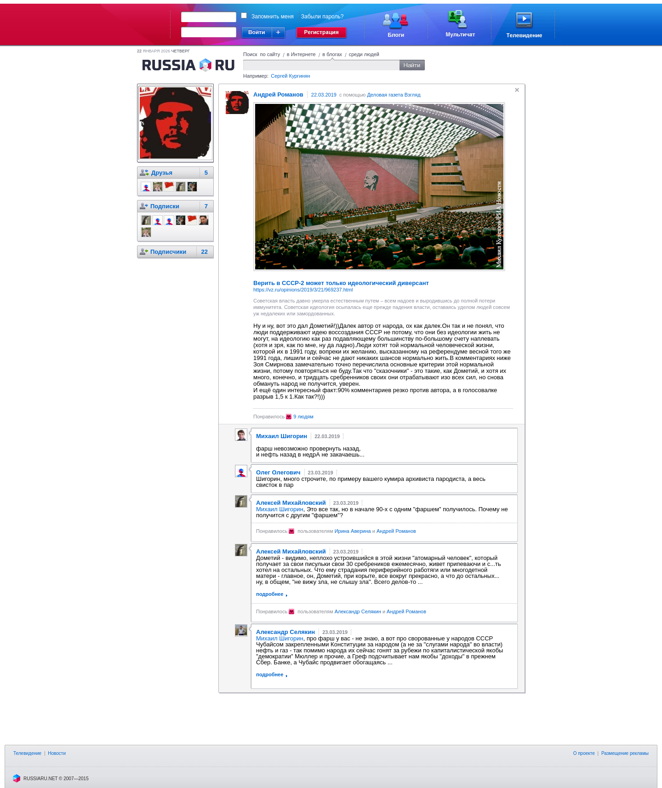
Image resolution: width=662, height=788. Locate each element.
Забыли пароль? (322, 16)
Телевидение (27, 753)
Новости (57, 753)
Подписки (164, 206)
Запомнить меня (272, 16)
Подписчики (168, 251)
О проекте (584, 753)
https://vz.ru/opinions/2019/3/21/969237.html (303, 289)
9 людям (303, 416)
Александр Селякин (358, 611)
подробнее (269, 594)
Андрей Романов (396, 531)
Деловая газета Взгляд (393, 94)
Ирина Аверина (353, 531)
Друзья (161, 172)
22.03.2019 (324, 94)
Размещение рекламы (625, 753)
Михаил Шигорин (279, 509)
